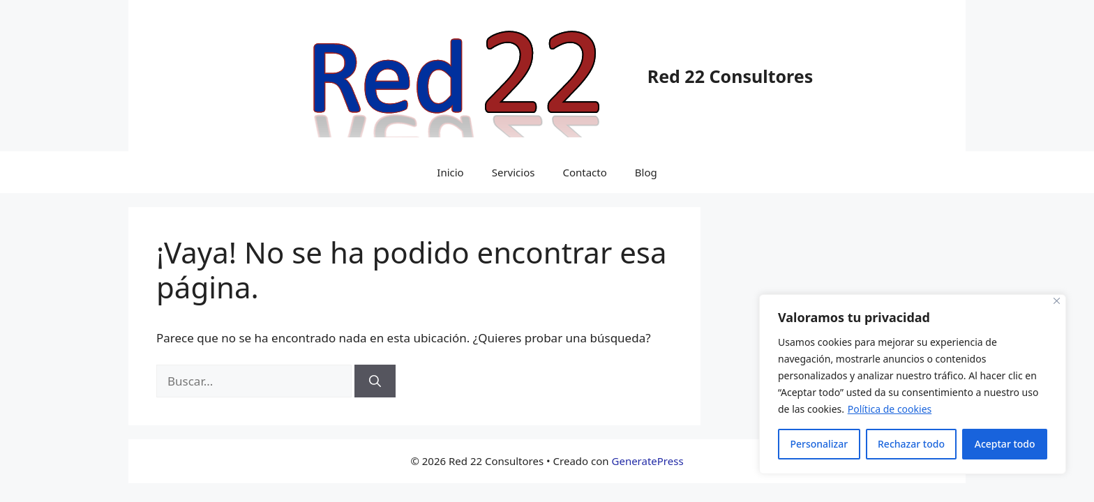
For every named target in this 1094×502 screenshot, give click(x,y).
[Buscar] (375, 381)
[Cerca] (1057, 301)
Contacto (584, 172)
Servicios (513, 172)
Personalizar (819, 443)
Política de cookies (890, 409)
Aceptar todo (1005, 443)
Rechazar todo (911, 443)
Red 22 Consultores (730, 76)
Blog (646, 172)
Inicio (450, 172)
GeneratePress (648, 461)
